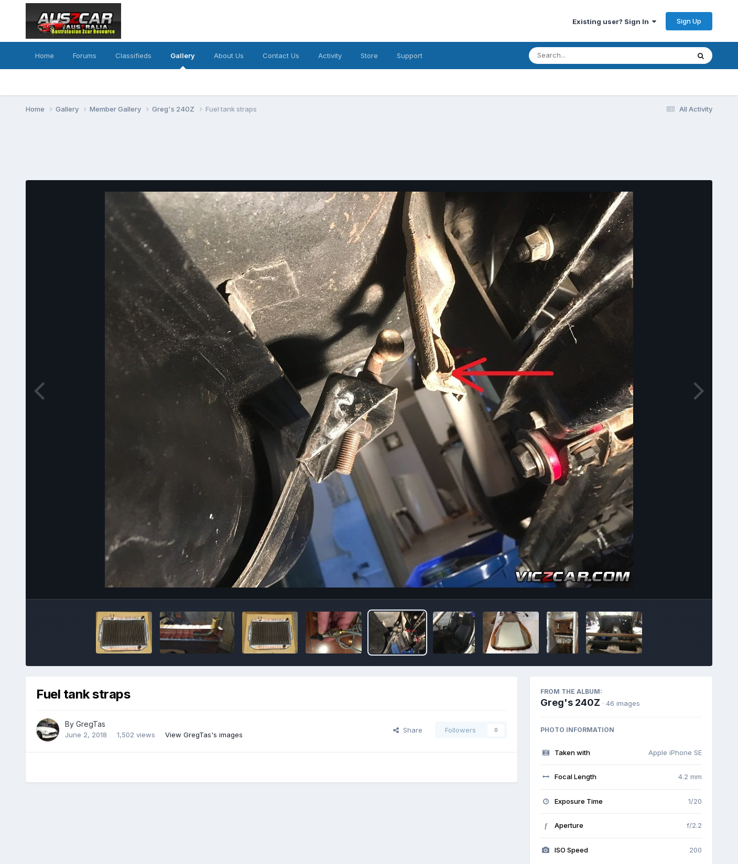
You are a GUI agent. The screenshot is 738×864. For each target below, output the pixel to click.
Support (409, 55)
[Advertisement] (216, 153)
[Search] (580, 55)
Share (407, 730)
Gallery (182, 60)
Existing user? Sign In (614, 21)
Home (44, 55)
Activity (330, 55)
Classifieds (133, 55)
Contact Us (281, 55)
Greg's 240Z (570, 702)
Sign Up (689, 21)
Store (369, 55)
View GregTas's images (204, 734)
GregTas (90, 723)
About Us (229, 55)
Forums (84, 55)
